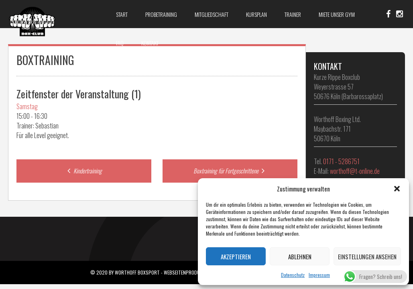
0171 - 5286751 (341, 161)
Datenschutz (293, 274)
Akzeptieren (236, 256)
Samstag (27, 106)
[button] (397, 189)
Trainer (293, 14)
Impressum (319, 274)
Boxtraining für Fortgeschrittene (230, 170)
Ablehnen (299, 256)
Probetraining (161, 14)
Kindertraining (83, 170)
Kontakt (150, 43)
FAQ (120, 43)
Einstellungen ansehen (367, 256)
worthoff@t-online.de (355, 171)
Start (122, 14)
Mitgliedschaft (211, 14)
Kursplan (256, 14)
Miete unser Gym (337, 14)
